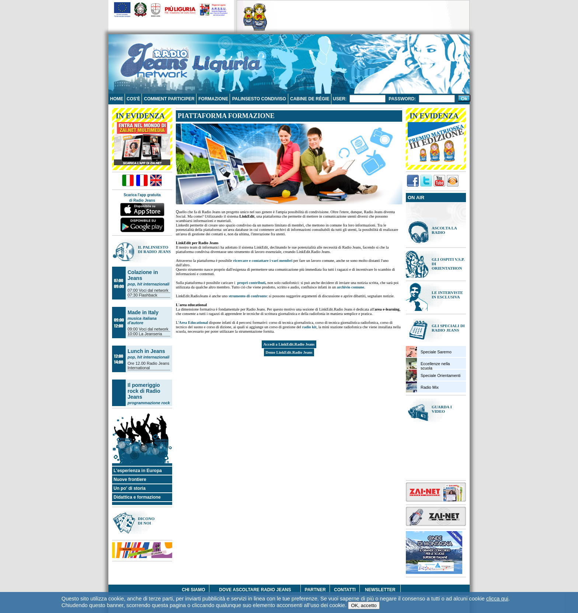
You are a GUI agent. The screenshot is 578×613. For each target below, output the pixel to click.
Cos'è (133, 98)
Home (116, 98)
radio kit (309, 327)
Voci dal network (153, 290)
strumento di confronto (248, 296)
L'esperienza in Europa (138, 470)
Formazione (213, 98)
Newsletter (380, 589)
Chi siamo (193, 589)
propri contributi (251, 283)
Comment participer (169, 98)
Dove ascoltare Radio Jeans (255, 589)
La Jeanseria (150, 334)
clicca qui (497, 599)
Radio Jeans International (148, 365)
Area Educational (193, 323)
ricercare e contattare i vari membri (262, 261)
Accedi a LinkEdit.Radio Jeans (289, 344)
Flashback (148, 295)
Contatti (345, 589)
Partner (315, 589)
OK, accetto (364, 605)
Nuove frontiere (130, 479)
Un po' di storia (130, 488)
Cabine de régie (310, 98)
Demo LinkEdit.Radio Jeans (289, 352)
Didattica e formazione (137, 497)
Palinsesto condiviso (259, 98)
